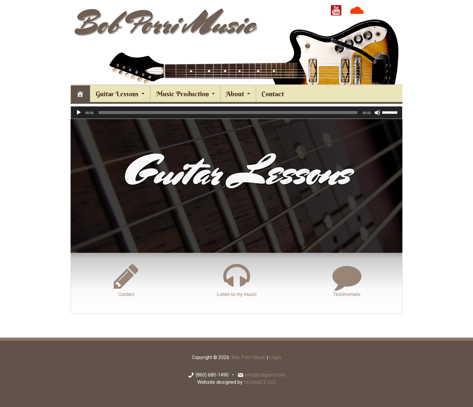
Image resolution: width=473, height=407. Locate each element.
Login (275, 357)
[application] (236, 113)
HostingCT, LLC (260, 382)
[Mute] (377, 113)
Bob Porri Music (164, 23)
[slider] (228, 112)
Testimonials (347, 279)
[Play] (79, 113)
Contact (126, 279)
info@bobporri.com (265, 375)
